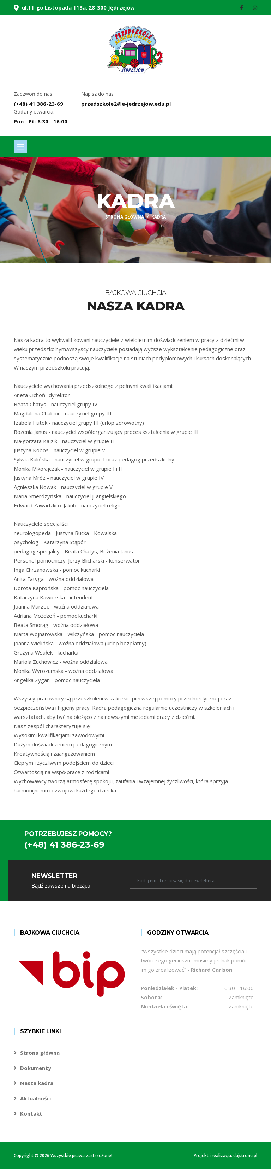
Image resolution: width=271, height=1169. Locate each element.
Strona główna (124, 217)
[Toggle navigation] (20, 146)
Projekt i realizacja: (213, 1155)
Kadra (158, 217)
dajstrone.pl (245, 1155)
